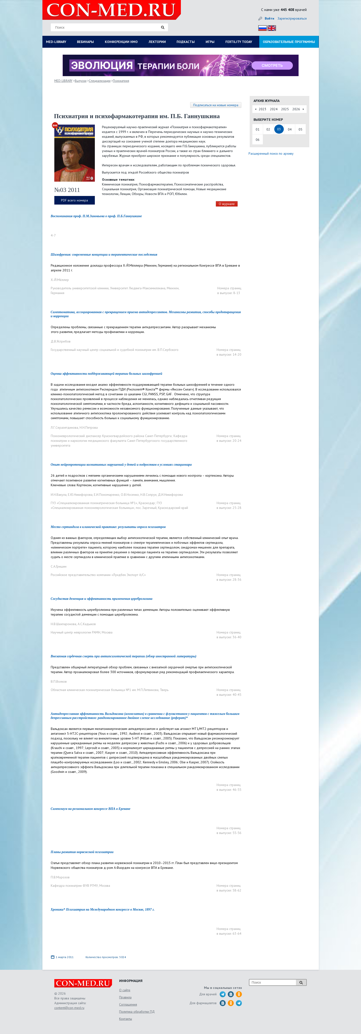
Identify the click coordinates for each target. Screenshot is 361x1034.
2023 (262, 109)
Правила (125, 997)
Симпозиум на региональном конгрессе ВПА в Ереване (91, 809)
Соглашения (128, 1004)
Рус (261, 27)
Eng (270, 27)
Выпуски (80, 81)
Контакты (125, 1019)
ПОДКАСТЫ (186, 42)
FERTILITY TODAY (238, 42)
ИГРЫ (210, 42)
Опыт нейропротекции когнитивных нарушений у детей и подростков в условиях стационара (121, 464)
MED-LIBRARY (56, 42)
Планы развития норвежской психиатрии (82, 852)
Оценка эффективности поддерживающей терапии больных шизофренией (106, 373)
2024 (274, 109)
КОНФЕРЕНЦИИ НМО (121, 42)
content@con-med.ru (69, 1008)
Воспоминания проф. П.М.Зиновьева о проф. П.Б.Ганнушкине (96, 216)
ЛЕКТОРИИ (157, 42)
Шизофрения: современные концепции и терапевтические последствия (104, 254)
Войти (269, 18)
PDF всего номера (74, 200)
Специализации (100, 81)
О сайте (124, 990)
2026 (296, 109)
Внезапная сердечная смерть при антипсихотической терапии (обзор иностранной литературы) (124, 656)
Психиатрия (121, 81)
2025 (285, 109)
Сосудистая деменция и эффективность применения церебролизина (102, 599)
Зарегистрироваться (292, 18)
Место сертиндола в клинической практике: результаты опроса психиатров (108, 527)
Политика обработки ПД (137, 1011)
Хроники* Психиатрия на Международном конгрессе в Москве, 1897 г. (103, 909)
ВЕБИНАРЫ (85, 42)
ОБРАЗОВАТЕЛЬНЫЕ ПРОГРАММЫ (289, 42)
